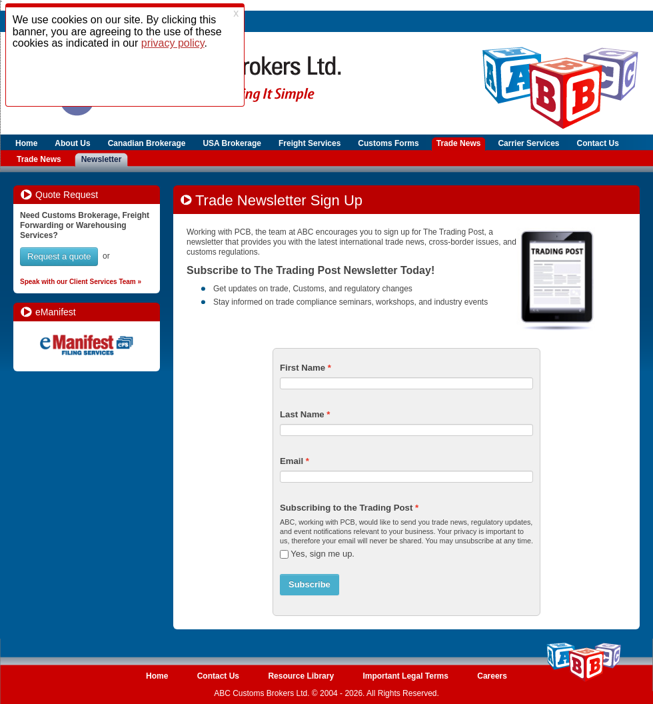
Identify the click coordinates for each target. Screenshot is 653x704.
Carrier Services (528, 143)
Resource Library (301, 676)
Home (26, 143)
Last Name (302, 414)
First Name (302, 368)
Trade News (458, 143)
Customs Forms (388, 143)
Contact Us (598, 143)
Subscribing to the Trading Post (346, 508)
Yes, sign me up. (322, 554)
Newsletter (101, 159)
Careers (492, 676)
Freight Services (309, 143)
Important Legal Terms (405, 676)
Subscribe (309, 584)
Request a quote (59, 256)
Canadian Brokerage (147, 143)
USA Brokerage (232, 143)
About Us (72, 143)
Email (291, 461)
